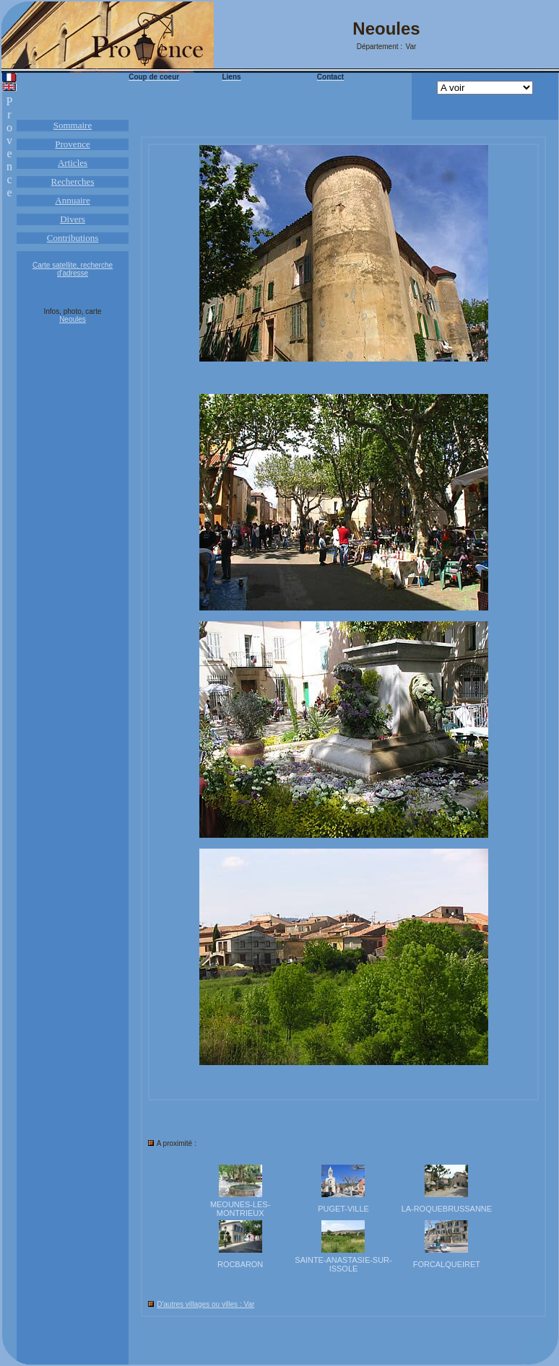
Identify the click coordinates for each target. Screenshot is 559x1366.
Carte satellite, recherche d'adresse (72, 269)
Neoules (72, 319)
